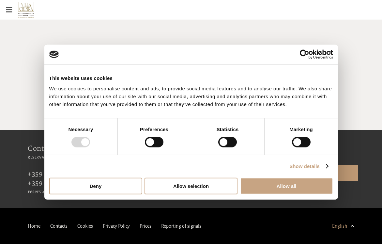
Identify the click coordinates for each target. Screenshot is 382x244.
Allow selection (191, 186)
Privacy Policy (116, 226)
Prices (145, 226)
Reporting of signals (181, 226)
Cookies (85, 226)
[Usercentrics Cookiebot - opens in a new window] (304, 54)
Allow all (287, 186)
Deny (96, 186)
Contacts (59, 226)
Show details (304, 166)
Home (34, 226)
